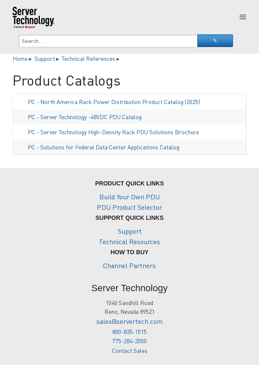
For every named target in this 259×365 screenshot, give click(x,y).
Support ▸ (47, 58)
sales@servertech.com (129, 321)
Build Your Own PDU (129, 196)
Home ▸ (23, 58)
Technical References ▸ (91, 58)
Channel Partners (129, 265)
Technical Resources (129, 241)
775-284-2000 (129, 340)
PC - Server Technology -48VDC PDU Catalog (85, 116)
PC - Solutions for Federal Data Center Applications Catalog (103, 147)
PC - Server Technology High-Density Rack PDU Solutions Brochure (113, 132)
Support (130, 231)
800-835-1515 (129, 331)
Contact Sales (130, 350)
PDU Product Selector (129, 207)
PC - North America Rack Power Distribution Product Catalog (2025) (114, 101)
